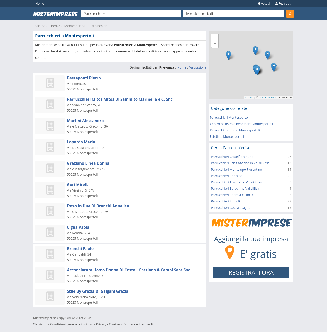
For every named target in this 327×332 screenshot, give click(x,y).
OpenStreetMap (268, 97)
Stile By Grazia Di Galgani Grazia (97, 291)
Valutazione (197, 67)
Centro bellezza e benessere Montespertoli (241, 124)
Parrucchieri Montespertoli (229, 117)
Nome (181, 67)
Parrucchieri (98, 26)
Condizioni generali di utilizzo (71, 324)
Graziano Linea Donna (88, 163)
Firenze (54, 26)
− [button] (214, 44)
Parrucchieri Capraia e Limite (232, 195)
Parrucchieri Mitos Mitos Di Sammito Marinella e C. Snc (120, 99)
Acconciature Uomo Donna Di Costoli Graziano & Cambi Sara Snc (128, 270)
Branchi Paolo (80, 248)
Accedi (264, 3)
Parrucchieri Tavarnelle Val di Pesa (236, 182)
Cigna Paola (78, 227)
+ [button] (214, 37)
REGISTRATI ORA (251, 272)
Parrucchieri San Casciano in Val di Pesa (240, 163)
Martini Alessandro (85, 120)
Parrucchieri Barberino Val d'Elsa (235, 188)
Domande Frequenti (138, 324)
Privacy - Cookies (108, 324)
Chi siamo (40, 324)
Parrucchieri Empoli (225, 201)
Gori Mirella (78, 184)
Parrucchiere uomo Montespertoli (235, 130)
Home (40, 3)
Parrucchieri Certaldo (226, 176)
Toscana (39, 26)
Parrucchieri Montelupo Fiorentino (236, 169)
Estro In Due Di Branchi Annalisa (98, 206)
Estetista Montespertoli (227, 136)
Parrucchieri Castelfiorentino (232, 157)
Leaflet (249, 97)
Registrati (283, 3)
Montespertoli (74, 26)
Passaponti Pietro (84, 78)
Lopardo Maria (81, 142)
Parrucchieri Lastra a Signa (230, 207)
